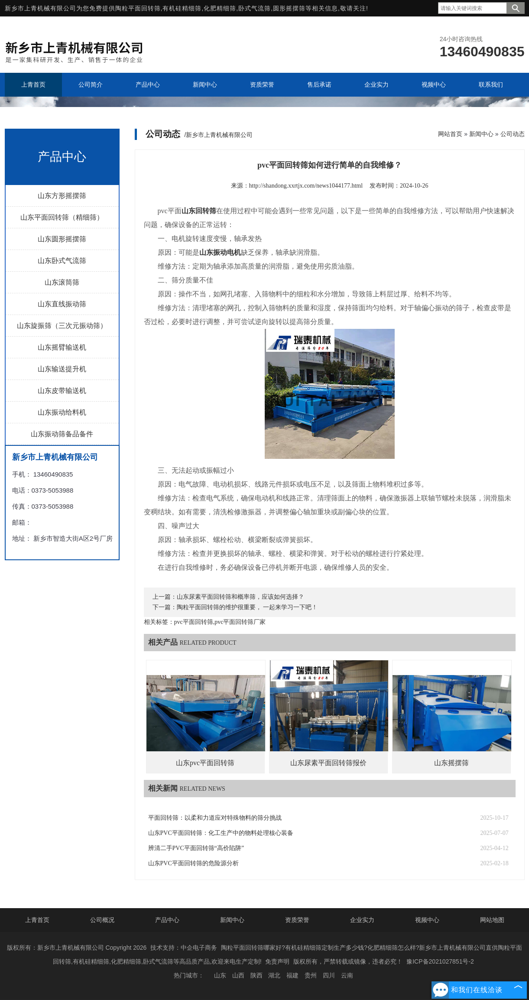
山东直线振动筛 (62, 304)
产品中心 (167, 919)
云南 (347, 975)
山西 (238, 975)
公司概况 (102, 919)
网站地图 (492, 919)
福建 (292, 975)
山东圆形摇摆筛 (62, 239)
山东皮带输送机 (62, 390)
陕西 (256, 975)
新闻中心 (481, 133)
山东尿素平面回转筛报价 (328, 762)
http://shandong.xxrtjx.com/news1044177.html (306, 185)
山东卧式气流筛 (62, 260)
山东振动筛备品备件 (62, 434)
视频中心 (427, 919)
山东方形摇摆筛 (62, 195)
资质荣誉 (297, 919)
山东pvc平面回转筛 (205, 762)
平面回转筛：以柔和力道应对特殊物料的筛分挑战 (215, 818)
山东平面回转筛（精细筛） (62, 217)
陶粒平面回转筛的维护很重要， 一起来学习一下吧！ (247, 607)
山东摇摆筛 (451, 762)
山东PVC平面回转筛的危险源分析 (193, 863)
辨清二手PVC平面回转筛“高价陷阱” (196, 848)
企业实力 (362, 919)
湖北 (274, 975)
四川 (329, 975)
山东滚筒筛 (62, 282)
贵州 (311, 975)
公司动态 (512, 133)
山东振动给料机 (62, 412)
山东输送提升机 (62, 369)
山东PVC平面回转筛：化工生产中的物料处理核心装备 (220, 833)
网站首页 (450, 133)
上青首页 (37, 919)
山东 (220, 975)
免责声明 (277, 961)
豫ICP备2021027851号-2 (440, 961)
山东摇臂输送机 (62, 347)
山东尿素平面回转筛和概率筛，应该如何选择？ (240, 597)
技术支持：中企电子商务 (183, 947)
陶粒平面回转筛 (138, 8)
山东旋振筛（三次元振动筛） (62, 325)
